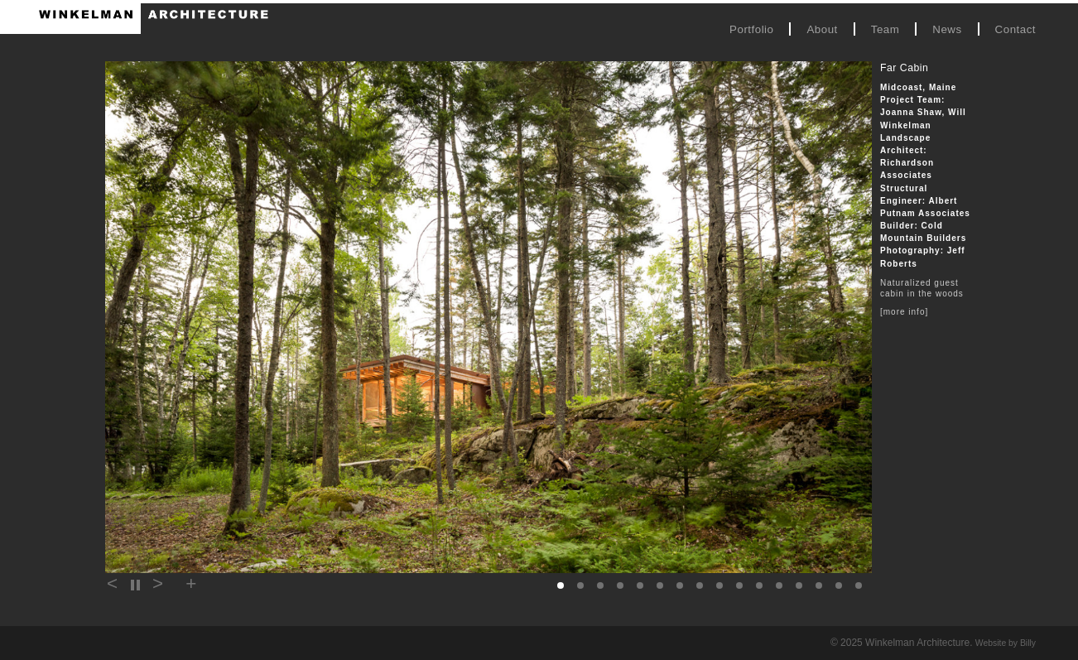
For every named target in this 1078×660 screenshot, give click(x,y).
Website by (1005, 643)
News (946, 29)
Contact (1015, 29)
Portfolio (751, 29)
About (821, 29)
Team (885, 29)
